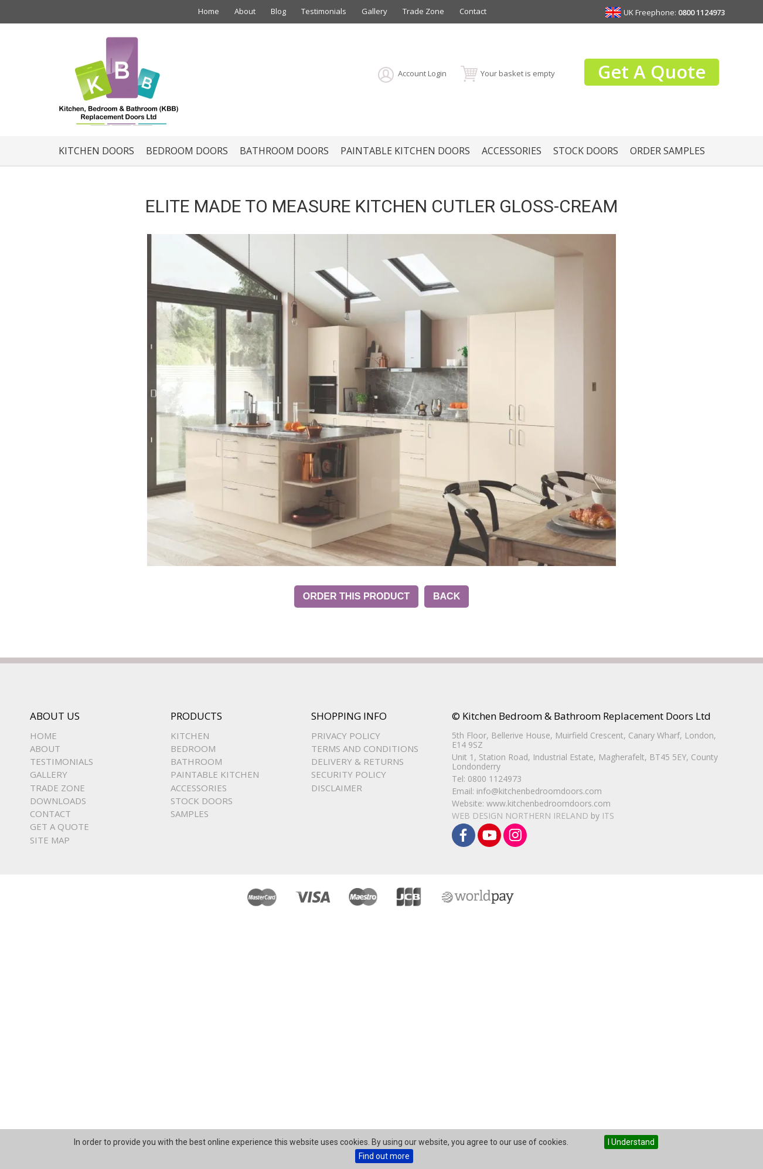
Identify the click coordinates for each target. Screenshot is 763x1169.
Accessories (511, 150)
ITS (608, 815)
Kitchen (190, 735)
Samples (190, 813)
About (245, 11)
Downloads (58, 801)
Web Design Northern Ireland (520, 815)
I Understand (631, 1142)
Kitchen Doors (96, 150)
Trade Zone (423, 11)
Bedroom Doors (187, 150)
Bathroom (196, 761)
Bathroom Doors (284, 150)
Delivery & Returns (357, 761)
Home (208, 11)
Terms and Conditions (364, 748)
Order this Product (356, 596)
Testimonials (323, 11)
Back (446, 596)
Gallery (374, 11)
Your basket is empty (518, 73)
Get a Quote (59, 826)
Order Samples (667, 150)
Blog (278, 11)
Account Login (422, 73)
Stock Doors (585, 150)
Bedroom (193, 748)
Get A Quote (652, 71)
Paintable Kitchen (215, 774)
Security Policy (348, 774)
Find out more (384, 1156)
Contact (472, 11)
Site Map (50, 840)
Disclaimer (336, 788)
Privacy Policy (345, 735)
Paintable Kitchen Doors (405, 150)
